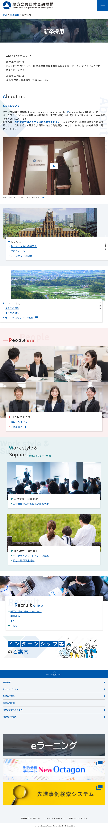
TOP (5, 14)
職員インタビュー (20, 422)
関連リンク (73, 818)
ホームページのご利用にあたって (55, 818)
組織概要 (7, 682)
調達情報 (24, 818)
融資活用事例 (9, 703)
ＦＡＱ (14, 625)
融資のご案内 (9, 696)
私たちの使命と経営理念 (24, 246)
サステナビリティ (10, 689)
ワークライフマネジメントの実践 (31, 555)
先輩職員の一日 (19, 426)
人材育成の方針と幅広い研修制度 (31, 503)
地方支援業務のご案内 (12, 709)
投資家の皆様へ (10, 716)
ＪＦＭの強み (12, 313)
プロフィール (18, 251)
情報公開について (35, 818)
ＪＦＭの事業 (12, 308)
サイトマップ (82, 818)
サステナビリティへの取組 (21, 317)
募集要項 (15, 616)
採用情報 (14, 14)
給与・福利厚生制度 (23, 560)
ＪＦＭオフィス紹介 (21, 256)
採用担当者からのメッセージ (25, 611)
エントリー (16, 621)
